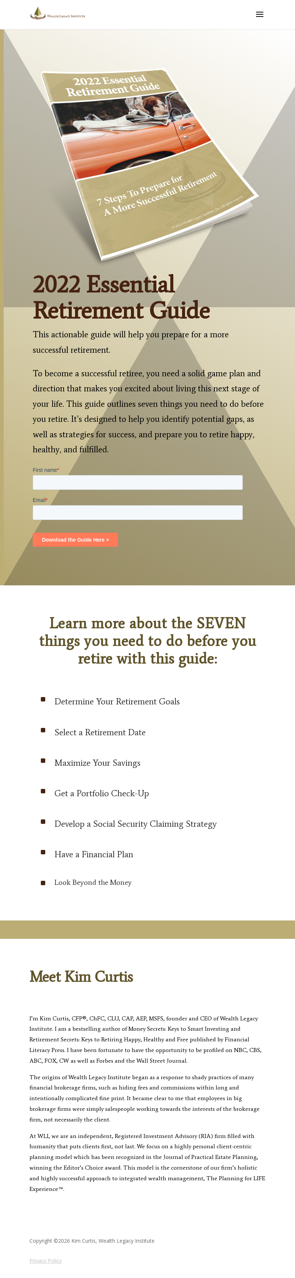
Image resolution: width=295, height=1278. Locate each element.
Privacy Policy (45, 1260)
